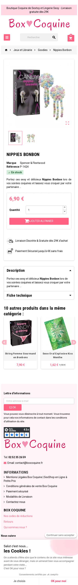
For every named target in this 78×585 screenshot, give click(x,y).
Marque (11, 162)
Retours (8, 521)
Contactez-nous (15, 501)
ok (12, 407)
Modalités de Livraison (19, 496)
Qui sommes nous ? (15, 527)
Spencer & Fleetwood (32, 162)
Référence (13, 166)
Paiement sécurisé (17, 491)
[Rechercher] (39, 37)
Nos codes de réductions (18, 516)
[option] (20, 343)
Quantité (14, 209)
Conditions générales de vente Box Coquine (31, 486)
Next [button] (73, 342)
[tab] (39, 270)
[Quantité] (44, 210)
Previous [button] (4, 342)
